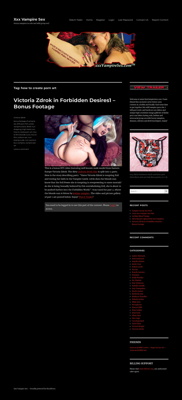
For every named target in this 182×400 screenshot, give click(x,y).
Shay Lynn (136, 313)
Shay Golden (137, 310)
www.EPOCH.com (146, 369)
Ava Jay (135, 269)
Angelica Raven (138, 261)
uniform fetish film (88, 171)
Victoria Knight (138, 326)
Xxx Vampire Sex (29, 19)
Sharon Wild (137, 307)
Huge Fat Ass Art (157, 348)
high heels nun (28, 129)
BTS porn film (23, 124)
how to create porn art (23, 132)
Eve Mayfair (136, 280)
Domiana (135, 275)
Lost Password (125, 20)
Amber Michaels (138, 256)
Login (111, 20)
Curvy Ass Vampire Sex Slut (143, 213)
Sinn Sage (136, 318)
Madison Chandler (139, 296)
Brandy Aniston (138, 272)
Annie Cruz (136, 264)
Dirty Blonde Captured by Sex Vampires (148, 219)
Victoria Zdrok (19, 117)
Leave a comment (21, 149)
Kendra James (137, 291)
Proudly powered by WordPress (42, 389)
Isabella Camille (138, 286)
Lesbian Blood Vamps (140, 216)
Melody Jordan (138, 299)
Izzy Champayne (138, 288)
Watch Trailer (76, 20)
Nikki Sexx (136, 302)
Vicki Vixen (136, 324)
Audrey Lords (137, 267)
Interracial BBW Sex (138, 350)
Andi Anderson (138, 259)
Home (89, 20)
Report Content (160, 20)
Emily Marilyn (137, 278)
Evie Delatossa (138, 283)
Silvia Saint (136, 315)
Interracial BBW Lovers (139, 348)
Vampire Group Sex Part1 (142, 211)
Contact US (142, 20)
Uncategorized (138, 321)
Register (100, 20)
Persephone (137, 305)
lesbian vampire (81, 193)
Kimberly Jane (137, 294)
